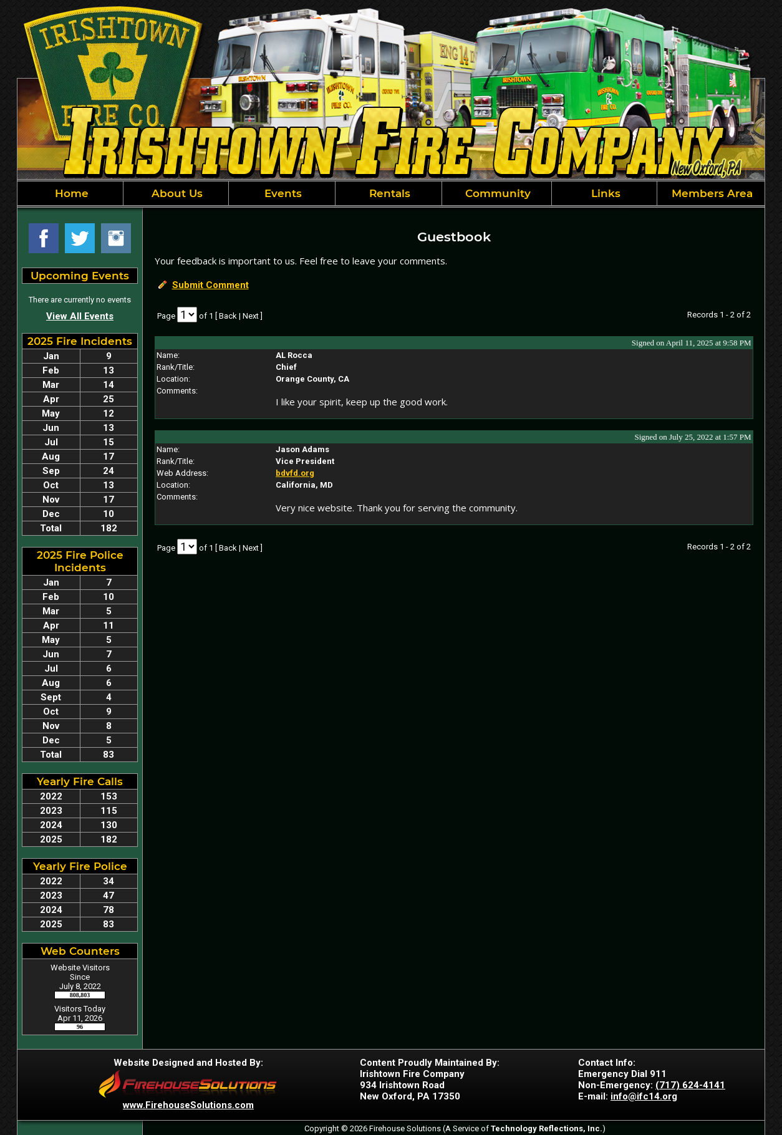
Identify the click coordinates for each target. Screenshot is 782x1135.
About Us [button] (175, 193)
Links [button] (604, 193)
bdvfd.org (295, 473)
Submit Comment (210, 285)
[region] (391, 193)
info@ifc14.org (644, 1096)
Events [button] (281, 193)
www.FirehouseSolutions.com (188, 1105)
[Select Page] (187, 314)
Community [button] (496, 193)
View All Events (79, 316)
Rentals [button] (388, 193)
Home (70, 193)
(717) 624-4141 (690, 1085)
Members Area (711, 193)
